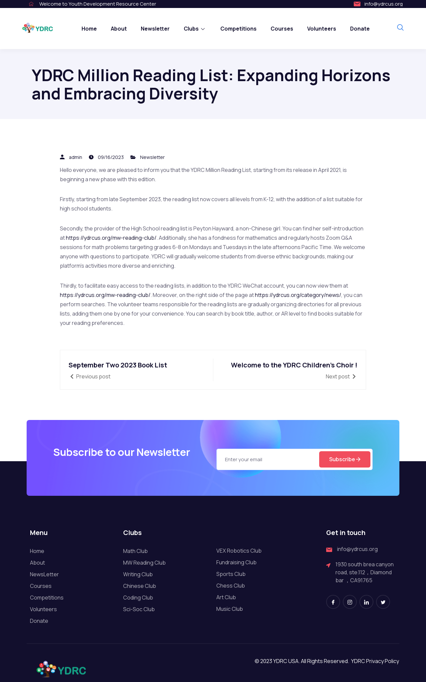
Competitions (238, 28)
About (119, 28)
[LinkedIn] (366, 614)
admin (75, 157)
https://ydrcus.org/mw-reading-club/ (111, 237)
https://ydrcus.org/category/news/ (298, 295)
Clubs (195, 28)
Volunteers (321, 28)
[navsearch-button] (400, 28)
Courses (282, 28)
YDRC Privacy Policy (375, 673)
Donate (360, 28)
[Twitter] (383, 614)
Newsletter (155, 28)
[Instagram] (350, 614)
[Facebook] (333, 614)
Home (89, 28)
